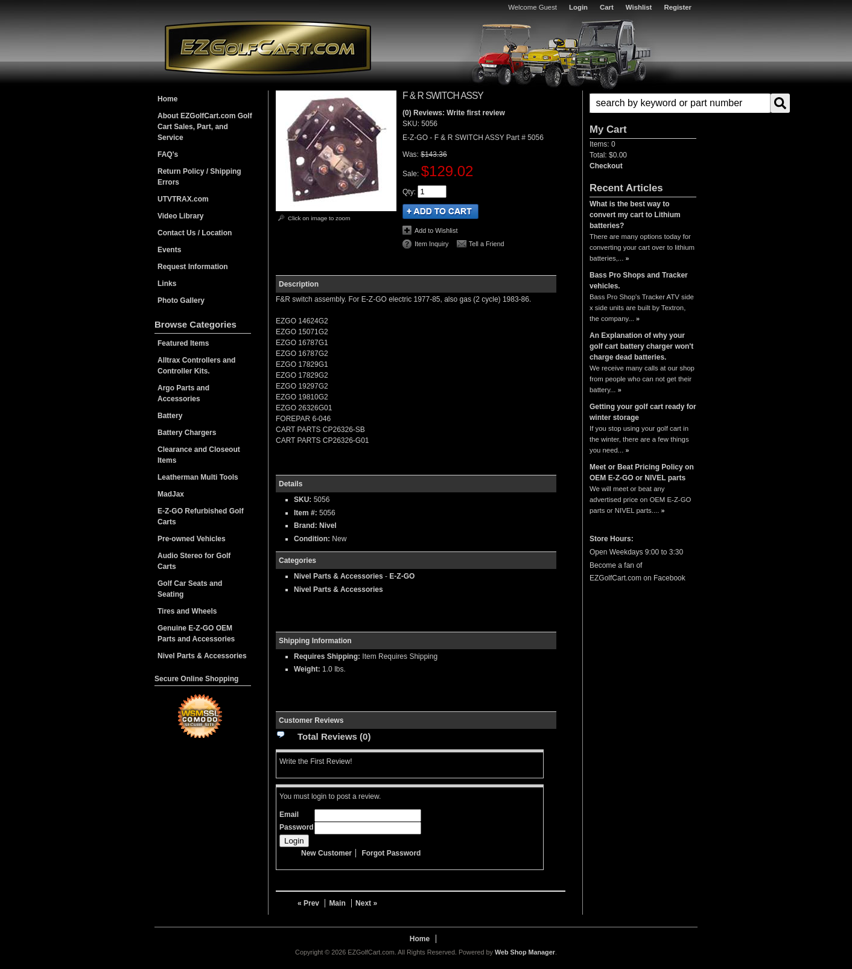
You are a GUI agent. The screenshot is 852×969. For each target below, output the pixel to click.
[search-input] (680, 103)
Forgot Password (391, 853)
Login (578, 7)
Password (296, 827)
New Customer (326, 853)
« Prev (308, 903)
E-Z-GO (402, 576)
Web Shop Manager (525, 952)
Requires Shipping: (327, 656)
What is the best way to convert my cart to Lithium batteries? (635, 215)
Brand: (305, 525)
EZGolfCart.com (268, 47)
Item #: (306, 513)
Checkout (606, 166)
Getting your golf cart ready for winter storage (643, 412)
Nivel (328, 525)
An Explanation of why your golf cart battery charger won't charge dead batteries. (641, 346)
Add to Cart (440, 211)
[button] (643, 103)
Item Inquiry (431, 243)
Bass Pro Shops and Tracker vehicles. (639, 280)
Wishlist (639, 7)
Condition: (312, 539)
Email (289, 814)
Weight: (307, 669)
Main (337, 903)
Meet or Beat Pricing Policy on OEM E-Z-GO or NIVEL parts (642, 472)
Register (677, 7)
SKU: (411, 123)
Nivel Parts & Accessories (338, 576)
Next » (366, 903)
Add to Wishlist (436, 230)
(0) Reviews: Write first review (453, 113)
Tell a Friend (486, 243)
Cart (607, 7)
